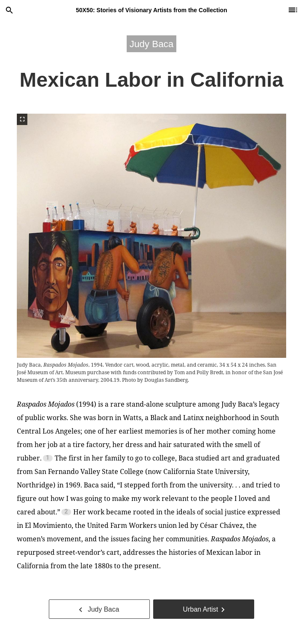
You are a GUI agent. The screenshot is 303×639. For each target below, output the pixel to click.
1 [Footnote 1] (47, 458)
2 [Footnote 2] (66, 512)
